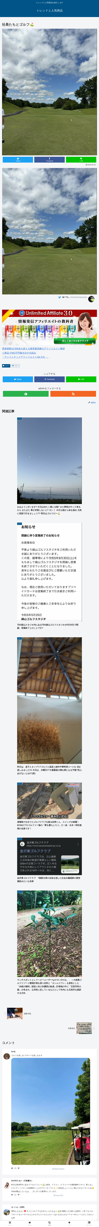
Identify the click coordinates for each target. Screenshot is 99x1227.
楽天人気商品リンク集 (18, 1215)
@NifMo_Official (58, 948)
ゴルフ (6, 366)
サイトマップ (81, 1215)
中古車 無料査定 (49, 1215)
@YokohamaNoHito (58, 971)
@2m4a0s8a (58, 1119)
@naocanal (58, 898)
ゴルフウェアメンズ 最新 (49, 1211)
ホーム (18, 1211)
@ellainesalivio (58, 872)
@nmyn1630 (58, 991)
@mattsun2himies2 (58, 925)
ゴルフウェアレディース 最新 (81, 1211)
